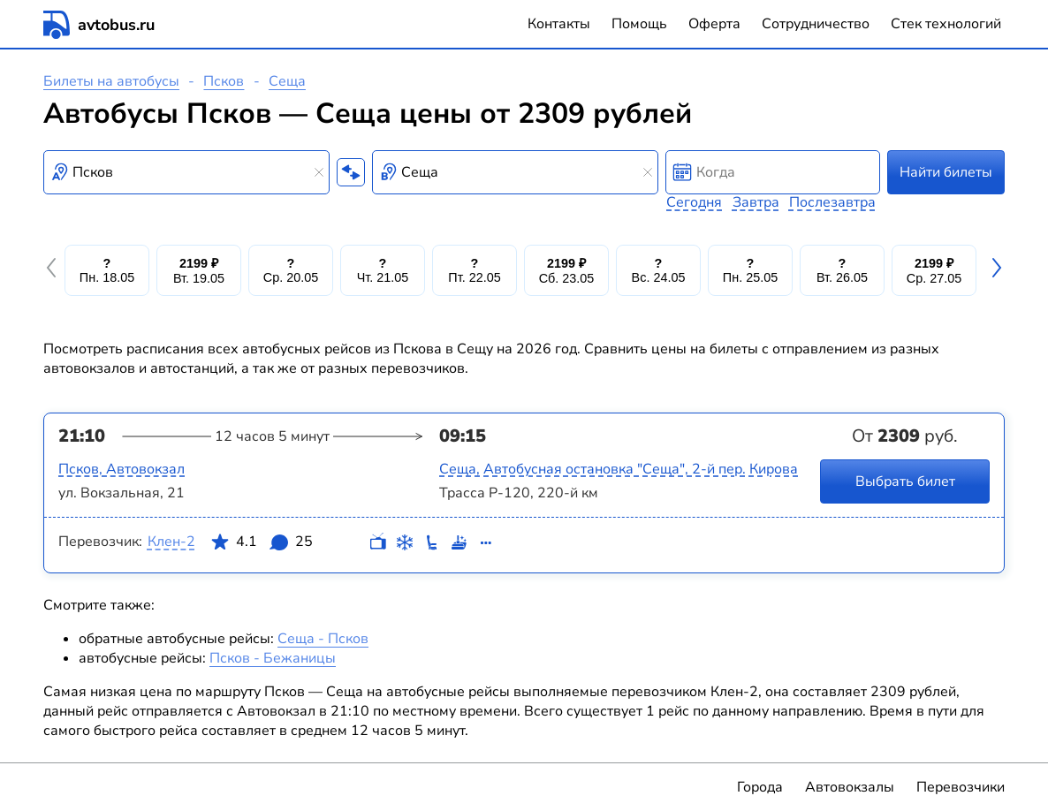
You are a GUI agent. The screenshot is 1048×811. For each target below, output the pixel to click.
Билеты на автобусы (111, 81)
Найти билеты (946, 172)
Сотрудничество (816, 24)
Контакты (559, 24)
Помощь (639, 24)
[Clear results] (319, 172)
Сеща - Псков (322, 638)
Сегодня (694, 202)
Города (760, 787)
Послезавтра (832, 202)
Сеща (287, 81)
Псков (223, 81)
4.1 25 (261, 545)
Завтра (756, 202)
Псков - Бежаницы (272, 658)
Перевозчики (960, 787)
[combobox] (186, 172)
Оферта (714, 24)
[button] (54, 270)
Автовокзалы (849, 787)
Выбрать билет (905, 481)
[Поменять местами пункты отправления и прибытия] (351, 172)
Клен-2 (171, 541)
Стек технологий (946, 24)
